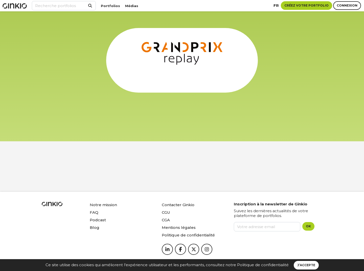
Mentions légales (179, 227)
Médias (131, 6)
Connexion (347, 5)
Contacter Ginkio (178, 204)
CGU (166, 212)
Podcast (98, 220)
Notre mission (103, 204)
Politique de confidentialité (263, 264)
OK (308, 226)
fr (276, 5)
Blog (94, 227)
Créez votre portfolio (306, 5)
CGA (166, 220)
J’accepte (306, 265)
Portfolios (110, 6)
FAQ (94, 212)
